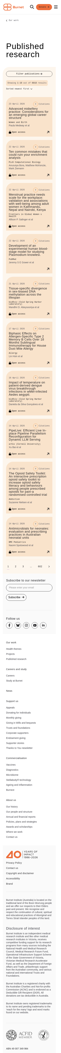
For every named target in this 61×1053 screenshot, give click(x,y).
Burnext (10, 790)
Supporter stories (15, 743)
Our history (12, 806)
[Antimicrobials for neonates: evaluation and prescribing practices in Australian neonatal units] (29, 536)
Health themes (13, 649)
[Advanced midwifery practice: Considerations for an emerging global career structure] (29, 117)
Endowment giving (15, 738)
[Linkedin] (43, 625)
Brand (9, 884)
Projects (10, 654)
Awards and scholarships (19, 826)
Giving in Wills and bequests (21, 722)
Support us (12, 701)
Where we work (14, 831)
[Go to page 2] (16, 566)
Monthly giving (13, 717)
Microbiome (12, 775)
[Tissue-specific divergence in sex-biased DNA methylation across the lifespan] (29, 297)
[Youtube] (35, 625)
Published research (16, 659)
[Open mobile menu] (56, 7)
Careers (10, 675)
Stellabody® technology (18, 780)
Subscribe (16, 597)
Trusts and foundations (18, 728)
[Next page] (49, 566)
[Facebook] (9, 625)
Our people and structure (19, 811)
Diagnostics (12, 769)
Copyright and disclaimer (20, 873)
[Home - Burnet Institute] (13, 7)
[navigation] (30, 7)
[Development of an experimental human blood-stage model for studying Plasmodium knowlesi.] (29, 254)
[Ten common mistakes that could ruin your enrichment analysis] (29, 160)
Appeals (10, 707)
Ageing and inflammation (19, 784)
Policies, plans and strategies (21, 821)
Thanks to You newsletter (19, 748)
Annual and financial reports (21, 816)
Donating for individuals (18, 712)
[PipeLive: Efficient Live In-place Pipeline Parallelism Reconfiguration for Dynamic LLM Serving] (29, 438)
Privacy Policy (14, 863)
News (9, 690)
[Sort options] (19, 89)
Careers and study (16, 669)
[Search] (32, 7)
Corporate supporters (17, 733)
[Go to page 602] (40, 566)
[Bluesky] (18, 625)
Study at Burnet (14, 680)
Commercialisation (16, 758)
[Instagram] (26, 625)
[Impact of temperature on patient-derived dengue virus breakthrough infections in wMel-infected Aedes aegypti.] (29, 393)
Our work (14, 20)
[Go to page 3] (23, 566)
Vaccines (11, 764)
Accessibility (13, 878)
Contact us (11, 837)
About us (11, 800)
